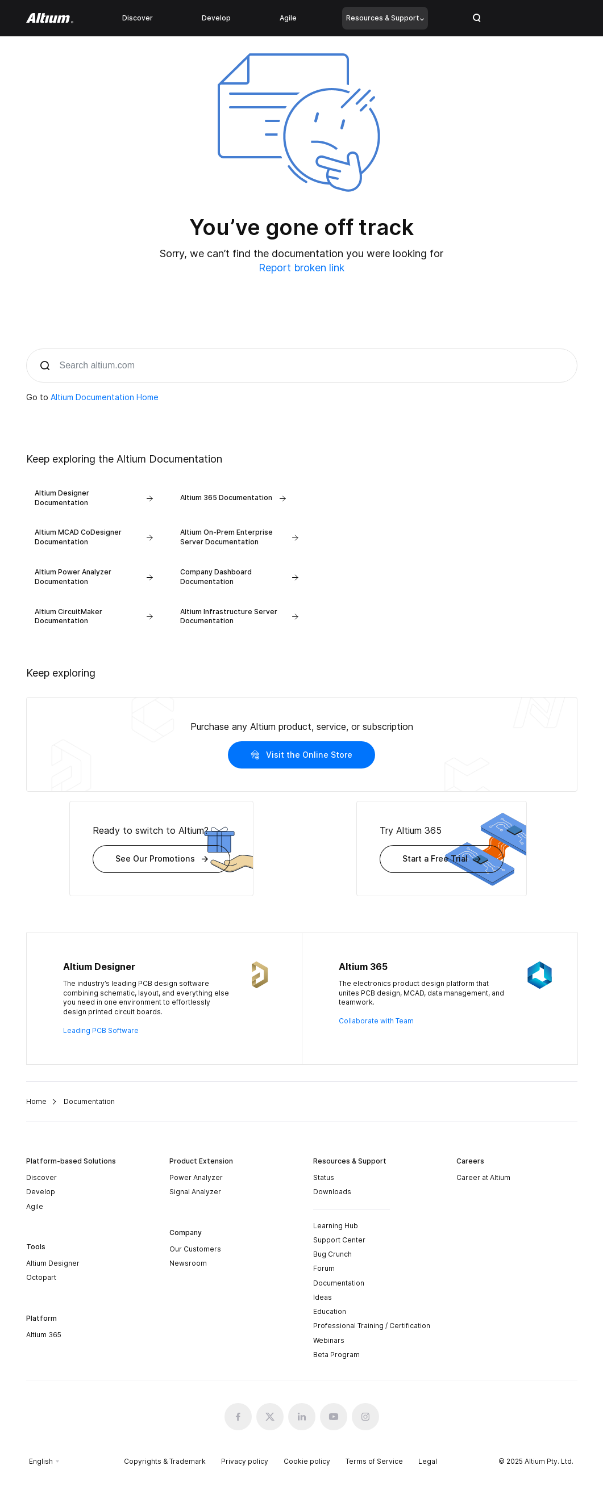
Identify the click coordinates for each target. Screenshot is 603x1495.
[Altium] (49, 18)
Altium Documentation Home (105, 397)
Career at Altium (483, 1177)
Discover (137, 18)
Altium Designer (53, 1263)
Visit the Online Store (302, 754)
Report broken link (301, 268)
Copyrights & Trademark (165, 1461)
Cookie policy (307, 1461)
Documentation (338, 1283)
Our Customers (195, 1249)
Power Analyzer (196, 1177)
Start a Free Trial (441, 858)
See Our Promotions (161, 858)
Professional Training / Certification (371, 1326)
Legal (427, 1461)
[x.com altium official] (270, 1416)
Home (36, 1101)
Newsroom (188, 1263)
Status (323, 1177)
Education (329, 1311)
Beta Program (336, 1354)
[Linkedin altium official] (301, 1416)
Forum (324, 1268)
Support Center (339, 1240)
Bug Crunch (332, 1254)
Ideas (322, 1297)
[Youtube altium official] (333, 1416)
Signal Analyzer (195, 1191)
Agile (288, 18)
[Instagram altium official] (365, 1416)
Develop (216, 18)
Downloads (332, 1191)
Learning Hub (335, 1225)
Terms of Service (374, 1461)
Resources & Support (385, 18)
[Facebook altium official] (238, 1416)
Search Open (477, 18)
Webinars (328, 1340)
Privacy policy (244, 1461)
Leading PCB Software (101, 1030)
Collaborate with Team (376, 1021)
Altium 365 (43, 1334)
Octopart (41, 1277)
